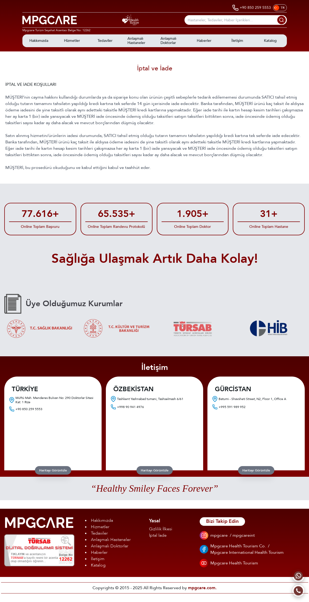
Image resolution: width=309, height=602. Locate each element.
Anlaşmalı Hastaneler (111, 540)
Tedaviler (99, 533)
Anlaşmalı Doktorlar (109, 546)
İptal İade (158, 535)
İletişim (98, 559)
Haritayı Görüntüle (53, 470)
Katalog (98, 565)
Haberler (99, 552)
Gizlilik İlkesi (160, 529)
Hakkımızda (102, 520)
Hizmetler (100, 527)
